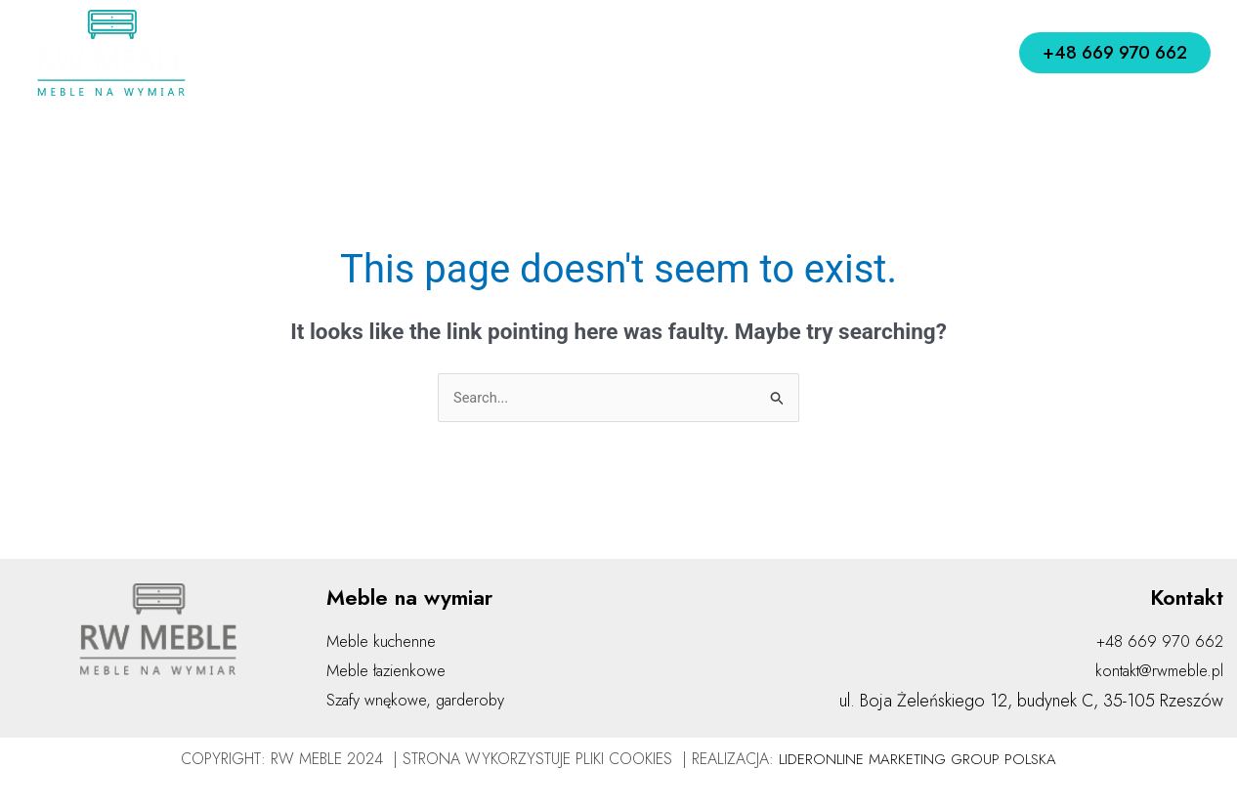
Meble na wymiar (658, 53)
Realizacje (805, 52)
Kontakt (902, 52)
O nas (390, 52)
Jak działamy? (497, 52)
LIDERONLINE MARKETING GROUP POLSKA (918, 760)
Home (314, 52)
